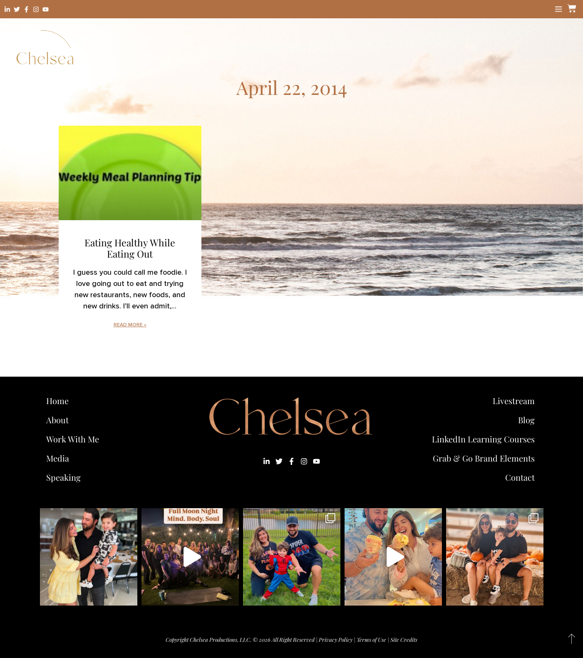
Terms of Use (371, 639)
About (57, 419)
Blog (526, 419)
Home (57, 400)
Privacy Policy (335, 639)
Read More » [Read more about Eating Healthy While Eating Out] (130, 325)
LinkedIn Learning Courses (483, 438)
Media (57, 458)
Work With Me (74, 438)
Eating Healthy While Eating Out (129, 248)
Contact (520, 477)
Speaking (63, 477)
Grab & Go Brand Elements (484, 458)
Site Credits (403, 639)
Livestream (514, 400)
